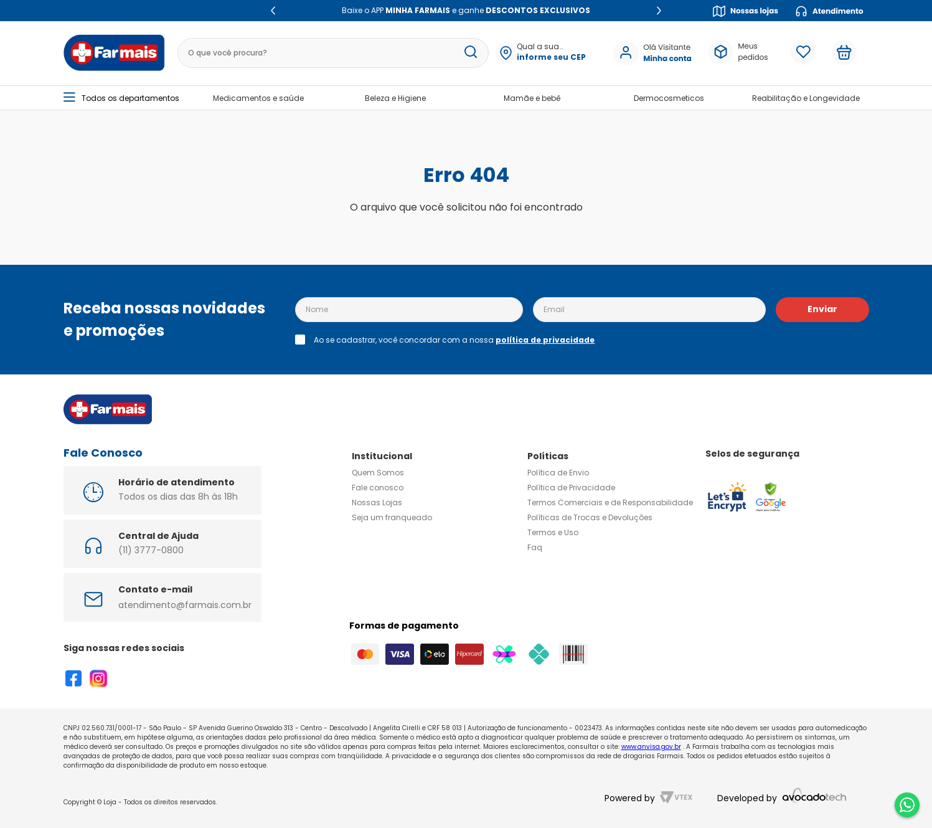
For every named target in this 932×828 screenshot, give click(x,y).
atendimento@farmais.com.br (185, 605)
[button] (547, 53)
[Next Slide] (659, 10)
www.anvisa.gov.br (651, 746)
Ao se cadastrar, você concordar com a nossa (454, 340)
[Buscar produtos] (466, 53)
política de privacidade (545, 340)
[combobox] (328, 53)
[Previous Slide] (273, 10)
